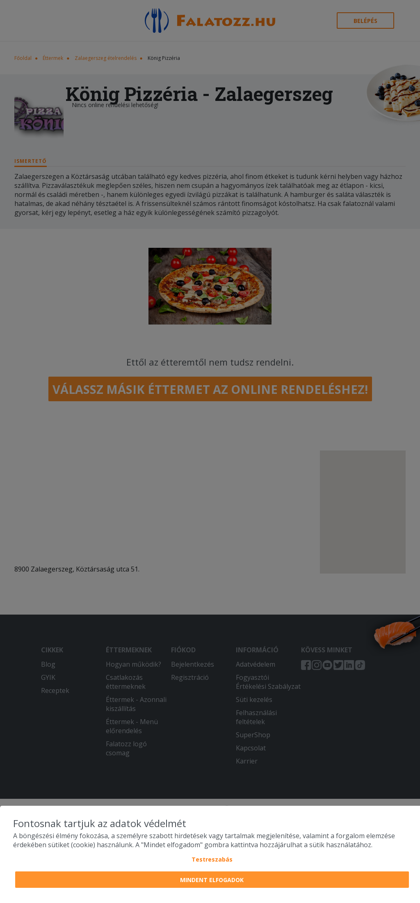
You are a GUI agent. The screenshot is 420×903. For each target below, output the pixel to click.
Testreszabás (212, 859)
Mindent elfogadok (212, 880)
